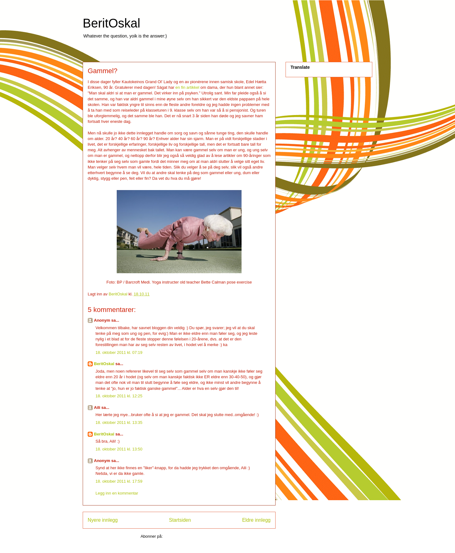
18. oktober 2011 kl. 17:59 (118, 481)
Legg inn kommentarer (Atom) (191, 536)
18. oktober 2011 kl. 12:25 (118, 396)
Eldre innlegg (256, 520)
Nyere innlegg (103, 520)
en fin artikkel (187, 87)
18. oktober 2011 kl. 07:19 (118, 352)
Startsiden (180, 520)
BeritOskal (111, 23)
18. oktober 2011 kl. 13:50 (118, 449)
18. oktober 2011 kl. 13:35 (118, 422)
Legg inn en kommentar (116, 493)
